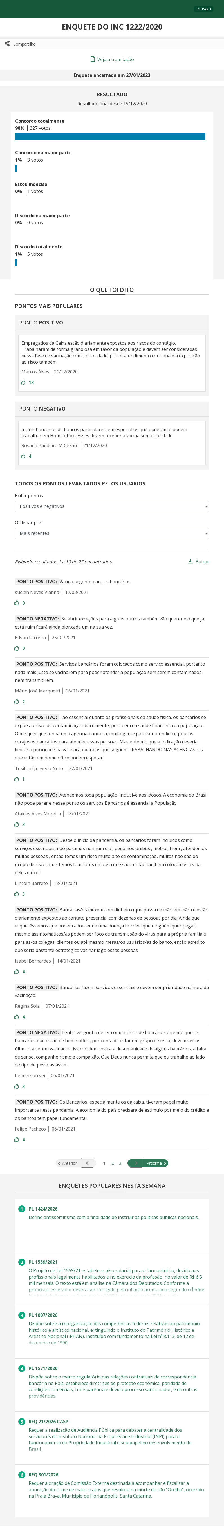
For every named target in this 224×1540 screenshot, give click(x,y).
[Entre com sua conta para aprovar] (23, 382)
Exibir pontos (29, 495)
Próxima (149, 1163)
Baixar (202, 562)
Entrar (202, 9)
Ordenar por (28, 522)
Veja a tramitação (112, 59)
